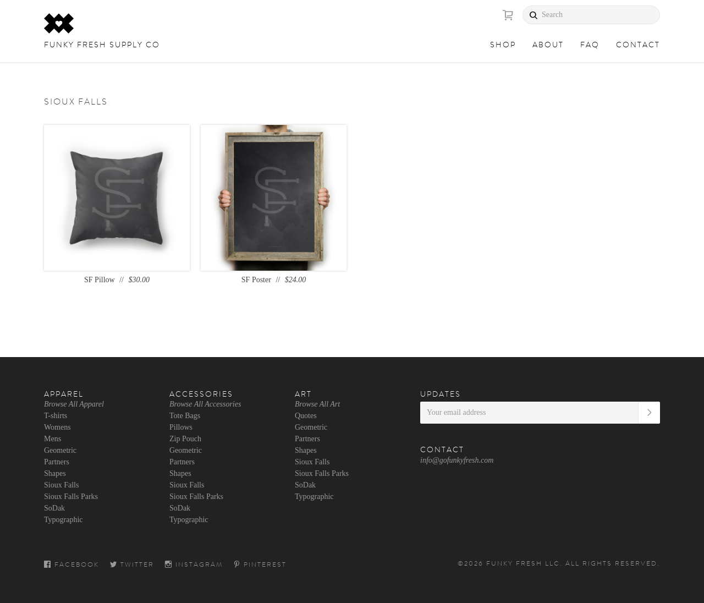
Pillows (181, 427)
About (548, 45)
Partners (56, 462)
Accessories (201, 394)
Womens (57, 427)
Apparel (64, 394)
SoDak (54, 508)
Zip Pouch (185, 439)
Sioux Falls (61, 485)
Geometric (60, 450)
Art (303, 394)
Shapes (55, 473)
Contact (638, 45)
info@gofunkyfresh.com (456, 460)
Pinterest (260, 564)
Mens (52, 439)
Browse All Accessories (205, 404)
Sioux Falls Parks (71, 496)
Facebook (71, 564)
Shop (503, 45)
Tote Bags (184, 416)
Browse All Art (317, 404)
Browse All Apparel (74, 404)
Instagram (194, 564)
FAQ (590, 45)
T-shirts (55, 416)
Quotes (306, 416)
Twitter (132, 564)
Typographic (63, 520)
